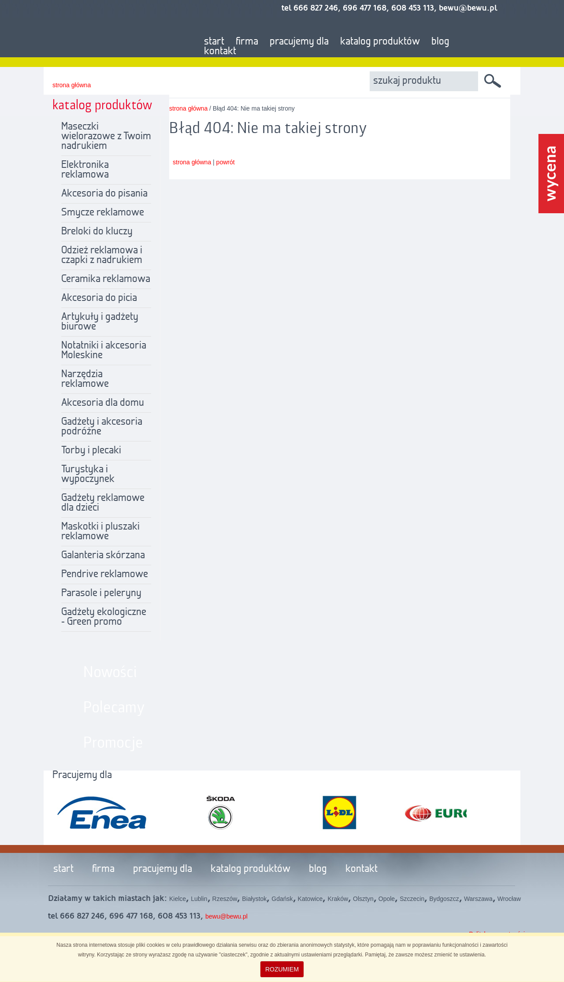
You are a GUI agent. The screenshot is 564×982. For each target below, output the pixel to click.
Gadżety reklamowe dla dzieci (103, 503)
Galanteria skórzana (103, 555)
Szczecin (412, 898)
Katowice (310, 898)
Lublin (199, 898)
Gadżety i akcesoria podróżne (101, 427)
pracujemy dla (299, 42)
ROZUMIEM (282, 969)
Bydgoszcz (444, 898)
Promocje (113, 743)
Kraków (337, 898)
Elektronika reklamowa (85, 170)
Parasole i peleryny (101, 593)
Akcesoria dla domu (102, 403)
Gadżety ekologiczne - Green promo (103, 617)
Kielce (177, 898)
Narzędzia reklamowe (85, 379)
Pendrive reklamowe (104, 574)
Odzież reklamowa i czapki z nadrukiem (101, 255)
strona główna (71, 85)
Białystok (254, 898)
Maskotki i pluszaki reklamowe (100, 532)
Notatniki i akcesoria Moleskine (103, 351)
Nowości (110, 673)
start (214, 42)
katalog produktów (380, 42)
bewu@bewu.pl (226, 916)
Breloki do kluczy (97, 231)
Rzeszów (224, 898)
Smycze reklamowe (102, 213)
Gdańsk (282, 898)
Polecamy (114, 708)
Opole (386, 898)
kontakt (220, 51)
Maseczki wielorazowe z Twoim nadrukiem (106, 137)
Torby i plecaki (91, 450)
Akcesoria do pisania (104, 194)
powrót (225, 162)
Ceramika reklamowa (105, 279)
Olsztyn (363, 898)
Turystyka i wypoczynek (88, 474)
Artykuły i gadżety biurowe (99, 322)
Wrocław (509, 898)
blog (440, 42)
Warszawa (478, 898)
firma (247, 42)
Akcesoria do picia (99, 298)
